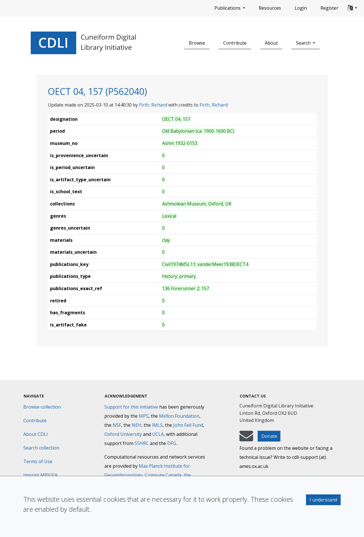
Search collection (41, 448)
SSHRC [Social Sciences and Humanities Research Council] (142, 443)
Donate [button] (269, 436)
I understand (323, 500)
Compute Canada (163, 475)
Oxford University (123, 434)
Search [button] (304, 43)
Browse (197, 43)
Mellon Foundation (179, 416)
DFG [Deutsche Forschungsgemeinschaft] (171, 443)
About (271, 43)
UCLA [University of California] (158, 434)
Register (329, 8)
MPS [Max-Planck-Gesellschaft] (143, 416)
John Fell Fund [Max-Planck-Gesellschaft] (188, 425)
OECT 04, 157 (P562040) (97, 91)
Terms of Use (37, 461)
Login (301, 8)
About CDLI (35, 434)
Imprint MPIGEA (40, 475)
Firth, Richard (153, 105)
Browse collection (42, 407)
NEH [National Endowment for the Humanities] (136, 425)
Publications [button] (228, 8)
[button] (352, 8)
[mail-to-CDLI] (246, 439)
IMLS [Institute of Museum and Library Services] (157, 425)
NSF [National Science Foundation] (117, 425)
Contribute (235, 43)
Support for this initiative (131, 407)
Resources (270, 8)
